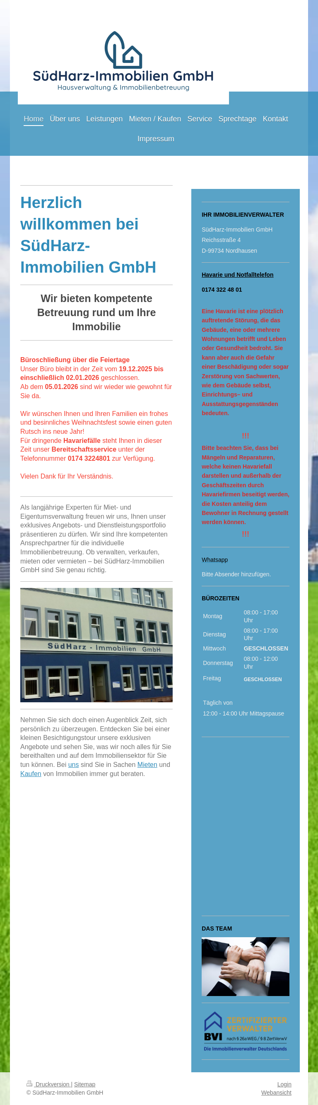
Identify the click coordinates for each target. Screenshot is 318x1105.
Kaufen (30, 773)
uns (73, 764)
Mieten (147, 764)
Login (284, 1084)
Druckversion (48, 1084)
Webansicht (276, 1092)
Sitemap (84, 1084)
